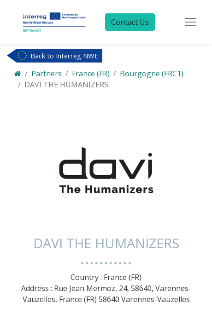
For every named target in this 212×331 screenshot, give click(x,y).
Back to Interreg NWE (64, 55)
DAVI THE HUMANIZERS (66, 85)
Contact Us (130, 22)
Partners (46, 73)
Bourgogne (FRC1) (151, 73)
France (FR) (91, 73)
